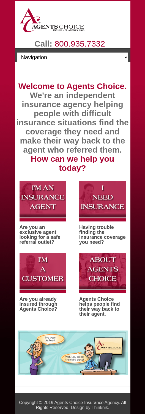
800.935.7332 (79, 43)
